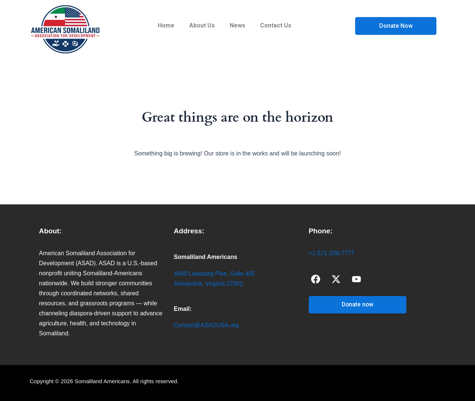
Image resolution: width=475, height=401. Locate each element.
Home (166, 25)
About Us (202, 25)
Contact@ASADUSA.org (206, 325)
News (237, 25)
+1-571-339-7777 (331, 253)
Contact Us (275, 25)
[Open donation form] (395, 26)
